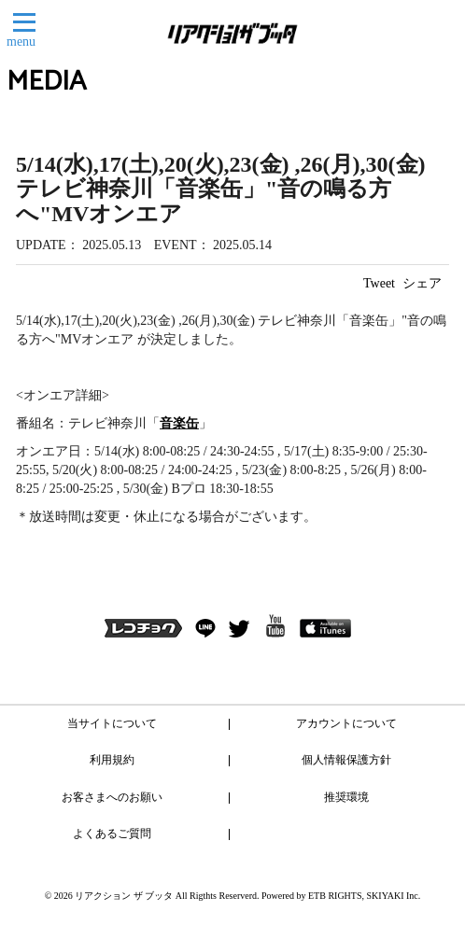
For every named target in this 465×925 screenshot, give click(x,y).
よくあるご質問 (112, 833)
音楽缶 (179, 423)
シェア (422, 283)
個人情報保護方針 (346, 759)
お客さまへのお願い (112, 797)
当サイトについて (112, 723)
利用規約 (112, 759)
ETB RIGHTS (335, 895)
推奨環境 (346, 797)
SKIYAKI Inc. (394, 895)
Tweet (379, 283)
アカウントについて (346, 723)
